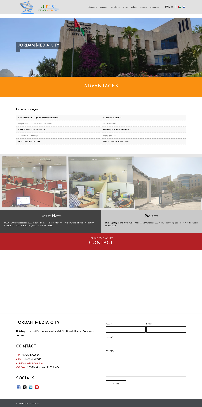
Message (110, 351)
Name (109, 324)
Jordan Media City (32, 403)
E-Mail (149, 324)
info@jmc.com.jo (33, 362)
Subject (109, 337)
